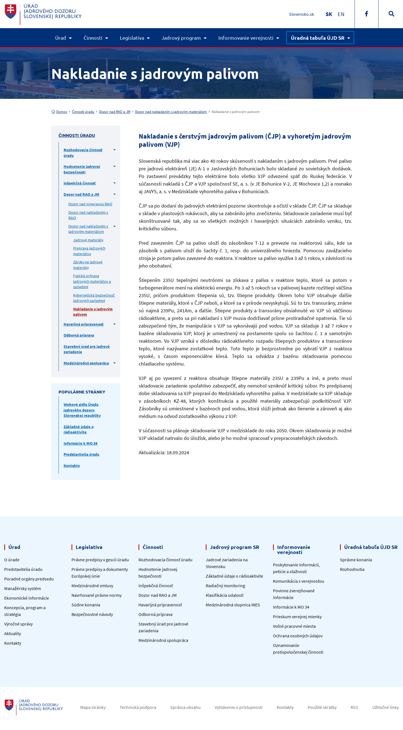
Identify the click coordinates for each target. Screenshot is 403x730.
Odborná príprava (79, 335)
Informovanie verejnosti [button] (246, 38)
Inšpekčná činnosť (80, 183)
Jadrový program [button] (181, 38)
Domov (59, 111)
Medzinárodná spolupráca (86, 362)
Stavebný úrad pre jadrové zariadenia (87, 349)
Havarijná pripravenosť (84, 324)
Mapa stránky (93, 707)
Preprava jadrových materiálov (89, 251)
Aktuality (12, 633)
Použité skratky (322, 707)
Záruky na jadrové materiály (87, 264)
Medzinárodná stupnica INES (233, 604)
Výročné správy (18, 624)
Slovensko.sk (301, 14)
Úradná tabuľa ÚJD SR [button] (317, 37)
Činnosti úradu (83, 111)
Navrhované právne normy (96, 595)
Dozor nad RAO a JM (114, 111)
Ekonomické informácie (26, 598)
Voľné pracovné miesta (294, 626)
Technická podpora (138, 707)
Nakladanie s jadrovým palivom (93, 311)
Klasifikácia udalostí (224, 595)
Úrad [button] (60, 38)
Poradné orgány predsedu (29, 579)
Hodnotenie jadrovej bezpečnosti (82, 169)
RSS (354, 707)
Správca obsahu (185, 707)
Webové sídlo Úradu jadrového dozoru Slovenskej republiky (82, 410)
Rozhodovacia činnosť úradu (83, 152)
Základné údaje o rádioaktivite (79, 429)
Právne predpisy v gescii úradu (100, 559)
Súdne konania (85, 604)
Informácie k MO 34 (80, 443)
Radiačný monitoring (225, 585)
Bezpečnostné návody (92, 614)
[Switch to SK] (329, 14)
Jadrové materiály (88, 239)
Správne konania (356, 559)
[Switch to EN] (341, 14)
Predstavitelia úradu (81, 454)
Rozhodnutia (352, 569)
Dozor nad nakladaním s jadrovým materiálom (171, 111)
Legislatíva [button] (132, 38)
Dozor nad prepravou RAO (90, 203)
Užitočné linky (385, 707)
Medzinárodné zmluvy (92, 585)
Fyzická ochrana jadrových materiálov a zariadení (92, 281)
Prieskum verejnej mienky (297, 616)
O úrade (11, 559)
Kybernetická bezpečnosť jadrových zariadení (94, 298)
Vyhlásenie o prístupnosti (239, 707)
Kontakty (72, 465)
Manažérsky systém (22, 588)
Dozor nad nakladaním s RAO (88, 215)
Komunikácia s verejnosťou (298, 581)
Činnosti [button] (93, 38)
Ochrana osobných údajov (298, 635)
